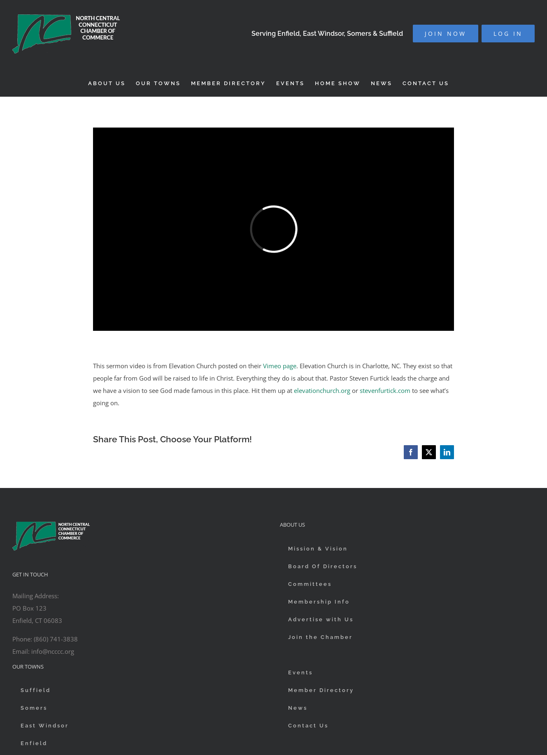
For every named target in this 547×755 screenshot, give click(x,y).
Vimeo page (279, 366)
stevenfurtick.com (385, 390)
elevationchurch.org (322, 390)
